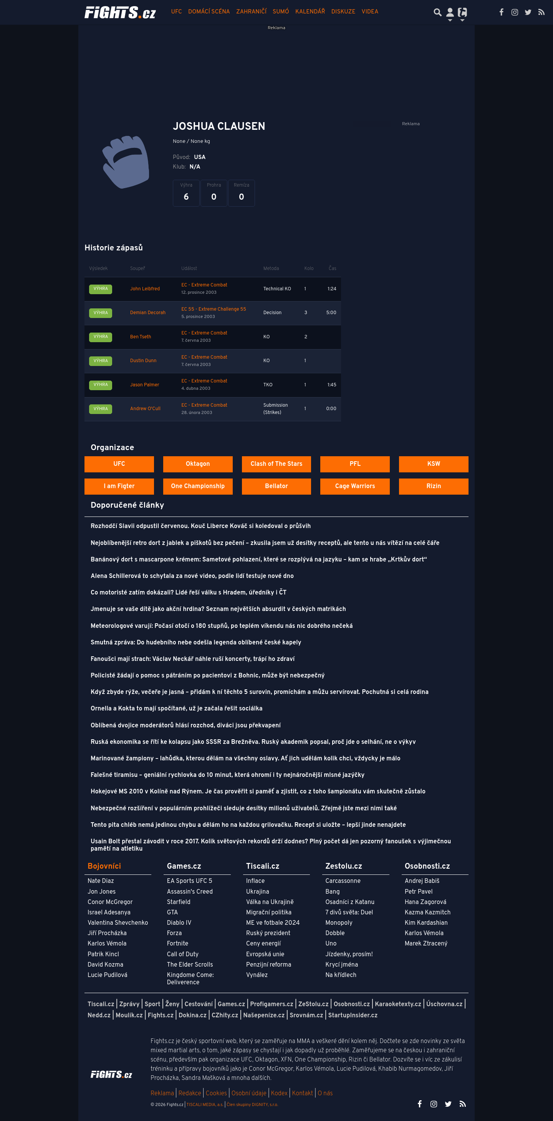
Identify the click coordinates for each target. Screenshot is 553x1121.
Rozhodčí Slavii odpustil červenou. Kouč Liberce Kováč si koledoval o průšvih (201, 526)
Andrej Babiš (422, 881)
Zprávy (129, 1004)
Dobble (334, 933)
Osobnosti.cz (352, 1004)
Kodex (280, 1094)
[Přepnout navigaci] (450, 12)
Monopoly (339, 923)
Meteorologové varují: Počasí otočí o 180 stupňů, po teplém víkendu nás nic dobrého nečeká (222, 626)
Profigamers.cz (271, 1004)
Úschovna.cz (444, 1004)
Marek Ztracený (426, 944)
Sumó (281, 12)
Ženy (172, 1004)
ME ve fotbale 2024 (273, 923)
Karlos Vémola (107, 944)
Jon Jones (102, 892)
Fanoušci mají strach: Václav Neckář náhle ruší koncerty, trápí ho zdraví (193, 659)
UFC (176, 12)
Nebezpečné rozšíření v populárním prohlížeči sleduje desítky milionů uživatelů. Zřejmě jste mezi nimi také (244, 809)
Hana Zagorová (426, 902)
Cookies (216, 1094)
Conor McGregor (110, 902)
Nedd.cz (99, 1016)
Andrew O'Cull (145, 409)
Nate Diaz (101, 881)
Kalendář (310, 12)
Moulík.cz (129, 1016)
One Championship (198, 486)
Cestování (198, 1004)
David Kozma (105, 965)
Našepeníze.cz (264, 1016)
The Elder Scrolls (190, 965)
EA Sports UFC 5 (189, 881)
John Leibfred (145, 289)
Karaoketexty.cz (398, 1004)
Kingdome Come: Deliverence (190, 979)
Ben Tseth (140, 337)
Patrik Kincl (103, 955)
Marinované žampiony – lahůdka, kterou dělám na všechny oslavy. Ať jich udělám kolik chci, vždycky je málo (246, 759)
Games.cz (231, 1004)
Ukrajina (257, 892)
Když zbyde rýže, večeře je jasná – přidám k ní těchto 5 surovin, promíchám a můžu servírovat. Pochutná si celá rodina (260, 692)
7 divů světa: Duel (349, 913)
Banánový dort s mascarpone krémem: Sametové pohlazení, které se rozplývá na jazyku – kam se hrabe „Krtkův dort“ (259, 560)
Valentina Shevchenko (118, 923)
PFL (355, 464)
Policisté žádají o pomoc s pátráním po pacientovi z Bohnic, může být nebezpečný (208, 676)
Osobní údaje (249, 1094)
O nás (325, 1094)
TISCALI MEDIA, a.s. (204, 1105)
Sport (152, 1004)
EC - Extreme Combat (204, 285)
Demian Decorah (148, 313)
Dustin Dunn (143, 361)
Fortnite (177, 944)
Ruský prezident (268, 933)
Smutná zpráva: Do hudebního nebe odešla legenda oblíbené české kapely (196, 643)
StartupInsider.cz (353, 1016)
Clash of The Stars (276, 464)
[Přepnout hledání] (438, 12)
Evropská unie (265, 955)
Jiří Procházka (107, 933)
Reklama (162, 1094)
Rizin (433, 486)
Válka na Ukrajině (270, 902)
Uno (330, 944)
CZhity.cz (225, 1016)
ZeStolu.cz (313, 1004)
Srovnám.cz (306, 1016)
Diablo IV (179, 923)
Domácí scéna (209, 12)
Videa (370, 12)
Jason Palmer (144, 385)
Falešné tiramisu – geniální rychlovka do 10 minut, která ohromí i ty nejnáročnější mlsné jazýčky (227, 775)
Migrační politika (268, 913)
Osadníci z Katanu (349, 902)
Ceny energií (263, 944)
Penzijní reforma (268, 965)
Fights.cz (161, 1016)
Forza (174, 933)
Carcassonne (343, 881)
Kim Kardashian (426, 923)
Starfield (178, 902)
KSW (433, 464)
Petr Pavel (419, 892)
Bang (332, 892)
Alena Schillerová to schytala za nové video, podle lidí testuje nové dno (192, 576)
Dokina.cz (193, 1016)
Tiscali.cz (101, 1004)
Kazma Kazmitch (428, 913)
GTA (172, 913)
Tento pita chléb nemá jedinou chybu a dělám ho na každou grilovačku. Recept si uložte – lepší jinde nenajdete (248, 825)
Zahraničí (251, 12)
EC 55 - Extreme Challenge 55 (213, 309)
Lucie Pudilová (107, 975)
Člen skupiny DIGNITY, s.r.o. (252, 1105)
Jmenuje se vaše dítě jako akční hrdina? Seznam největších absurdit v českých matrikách (218, 609)
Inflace (255, 881)
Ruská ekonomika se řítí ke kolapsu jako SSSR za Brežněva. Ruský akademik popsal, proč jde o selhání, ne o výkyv (253, 742)
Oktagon (198, 464)
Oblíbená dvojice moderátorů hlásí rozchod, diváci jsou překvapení (186, 726)
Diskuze (343, 12)
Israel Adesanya (109, 913)
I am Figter (119, 486)
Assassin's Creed (190, 892)
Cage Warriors (355, 486)
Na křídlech (340, 975)
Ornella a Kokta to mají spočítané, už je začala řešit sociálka (177, 709)
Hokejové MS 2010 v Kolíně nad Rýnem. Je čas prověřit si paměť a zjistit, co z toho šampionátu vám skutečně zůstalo (258, 792)
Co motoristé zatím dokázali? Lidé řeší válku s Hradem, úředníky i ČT (188, 593)
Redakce (189, 1094)
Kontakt (303, 1094)
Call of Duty (183, 955)
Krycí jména (341, 965)
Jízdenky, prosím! (349, 955)
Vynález (257, 975)
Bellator (276, 486)
